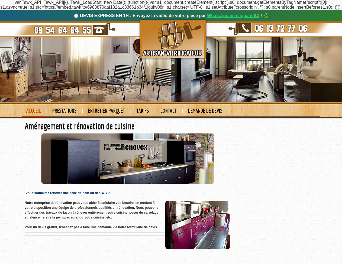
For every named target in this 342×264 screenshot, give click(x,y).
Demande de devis (205, 110)
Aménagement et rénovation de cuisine (79, 126)
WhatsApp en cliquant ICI (233, 15)
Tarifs (142, 110)
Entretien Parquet (106, 110)
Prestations (64, 110)
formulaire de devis (141, 227)
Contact (168, 110)
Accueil (33, 110)
